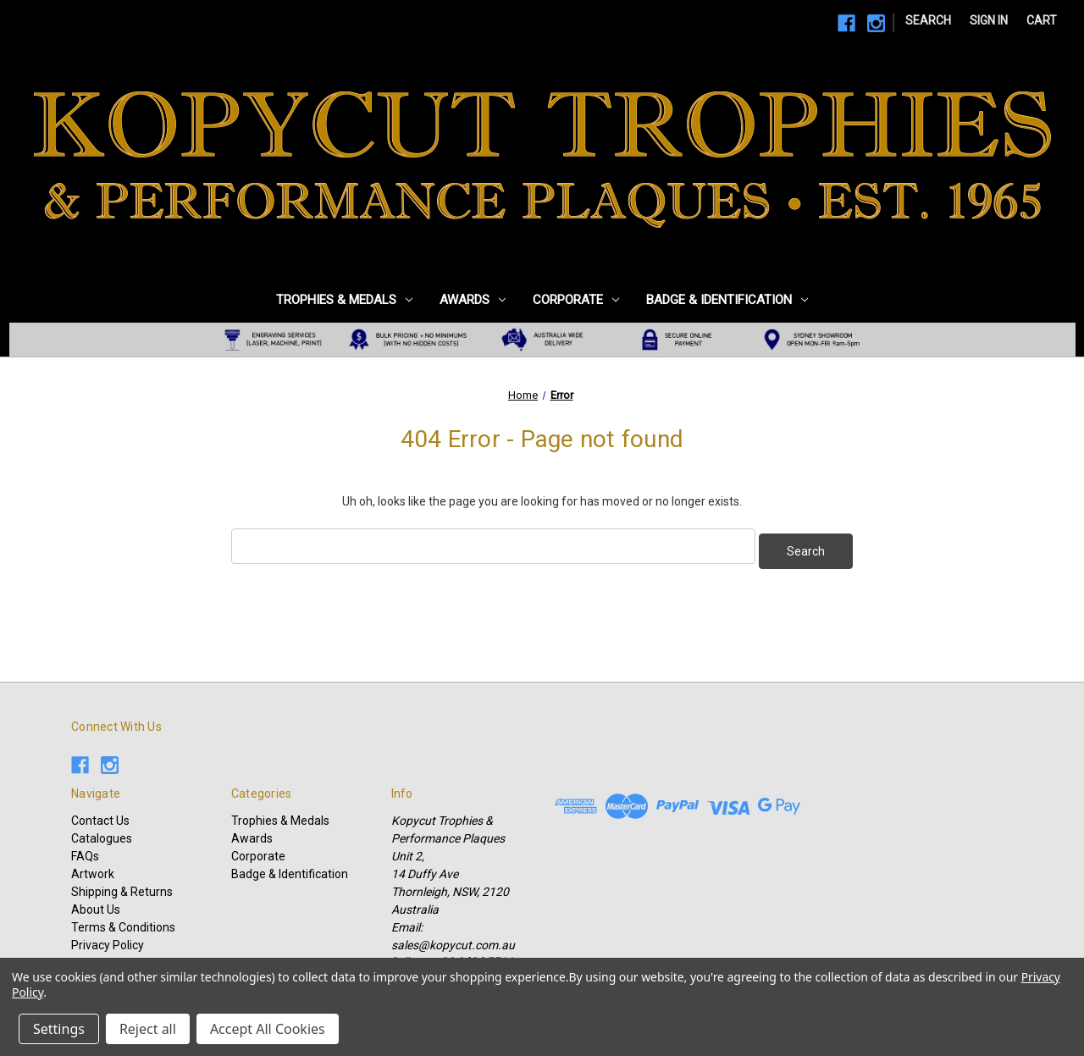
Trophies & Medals (344, 299)
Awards (473, 299)
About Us (95, 904)
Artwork (92, 869)
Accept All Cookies (267, 1029)
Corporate (576, 299)
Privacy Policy (107, 940)
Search (928, 20)
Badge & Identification (727, 299)
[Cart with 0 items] (1041, 20)
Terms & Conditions (123, 922)
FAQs (85, 851)
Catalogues (101, 833)
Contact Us (100, 815)
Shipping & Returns (122, 886)
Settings (59, 1029)
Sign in (989, 20)
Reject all (147, 1029)
